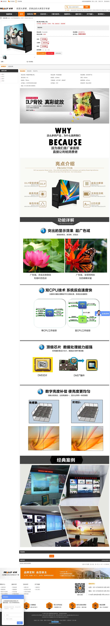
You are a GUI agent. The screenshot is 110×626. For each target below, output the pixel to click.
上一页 (100, 564)
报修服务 (14, 589)
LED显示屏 (103, 10)
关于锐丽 (89, 14)
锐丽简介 (38, 587)
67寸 (3, 76)
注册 (96, 1)
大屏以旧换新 (27, 591)
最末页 (107, 564)
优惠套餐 (10, 66)
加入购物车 (42, 53)
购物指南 (3, 589)
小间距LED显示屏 (96, 10)
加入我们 (38, 589)
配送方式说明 (4, 591)
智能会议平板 (80, 10)
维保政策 (14, 587)
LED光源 (44, 39)
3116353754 (45, 617)
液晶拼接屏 (73, 10)
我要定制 (31, 14)
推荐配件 (3, 66)
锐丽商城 (11, 14)
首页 (21, 14)
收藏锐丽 (4, 1)
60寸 (22, 18)
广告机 (108, 10)
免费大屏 (26, 587)
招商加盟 (26, 594)
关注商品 (30, 61)
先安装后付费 (27, 589)
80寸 (3, 74)
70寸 (3, 81)
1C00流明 (44, 46)
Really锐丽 (44, 32)
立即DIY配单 (50, 53)
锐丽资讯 (67, 14)
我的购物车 (107, 1)
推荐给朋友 (58, 53)
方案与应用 (55, 14)
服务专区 (78, 14)
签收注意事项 (4, 594)
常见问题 (14, 591)
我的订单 (100, 1)
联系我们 (101, 14)
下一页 (104, 564)
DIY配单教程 (15, 594)
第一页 (96, 564)
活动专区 (43, 14)
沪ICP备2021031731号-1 (62, 617)
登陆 (93, 1)
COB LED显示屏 (88, 10)
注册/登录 (3, 587)
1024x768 (45, 42)
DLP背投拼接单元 (15, 18)
